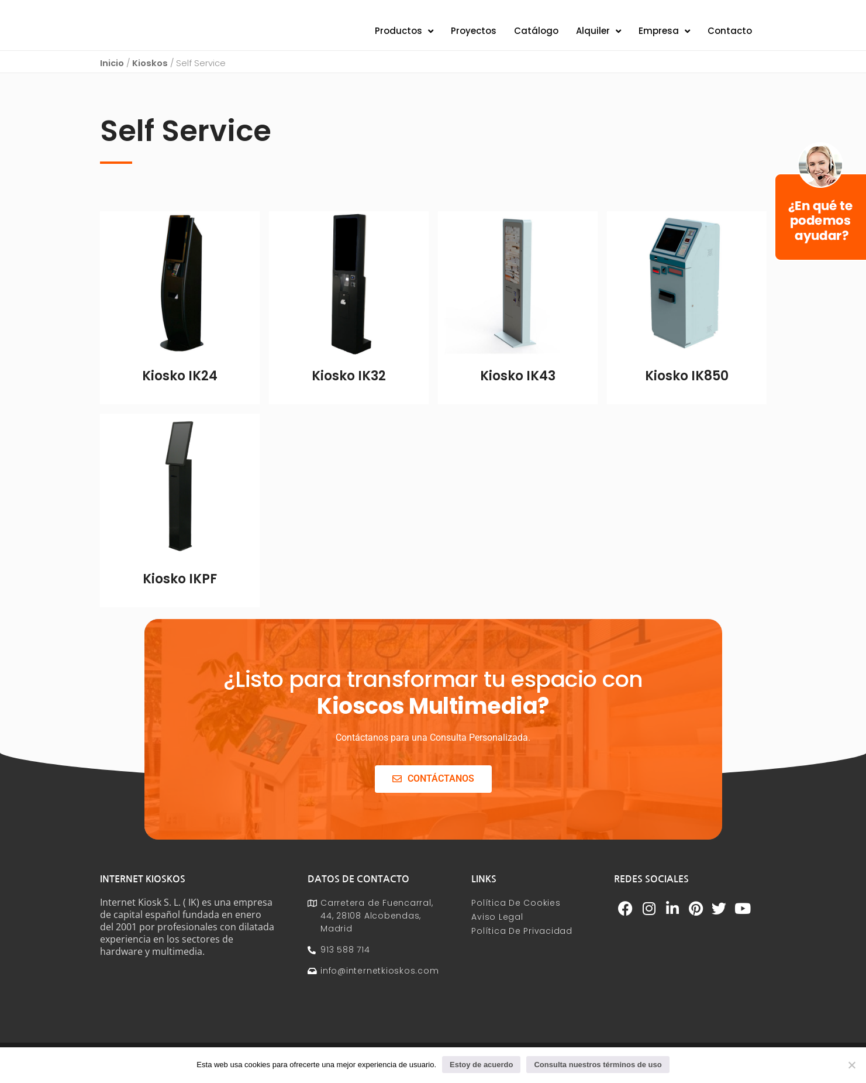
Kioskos (150, 78)
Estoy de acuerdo (481, 1064)
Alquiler (598, 38)
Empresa (664, 38)
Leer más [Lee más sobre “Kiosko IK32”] (349, 412)
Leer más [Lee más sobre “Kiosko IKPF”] (180, 615)
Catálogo (536, 38)
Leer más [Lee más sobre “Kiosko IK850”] (687, 412)
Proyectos (473, 38)
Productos (404, 38)
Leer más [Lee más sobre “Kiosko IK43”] (518, 412)
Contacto (730, 38)
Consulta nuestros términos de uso (597, 1064)
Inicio (112, 78)
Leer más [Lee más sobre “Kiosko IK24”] (180, 412)
